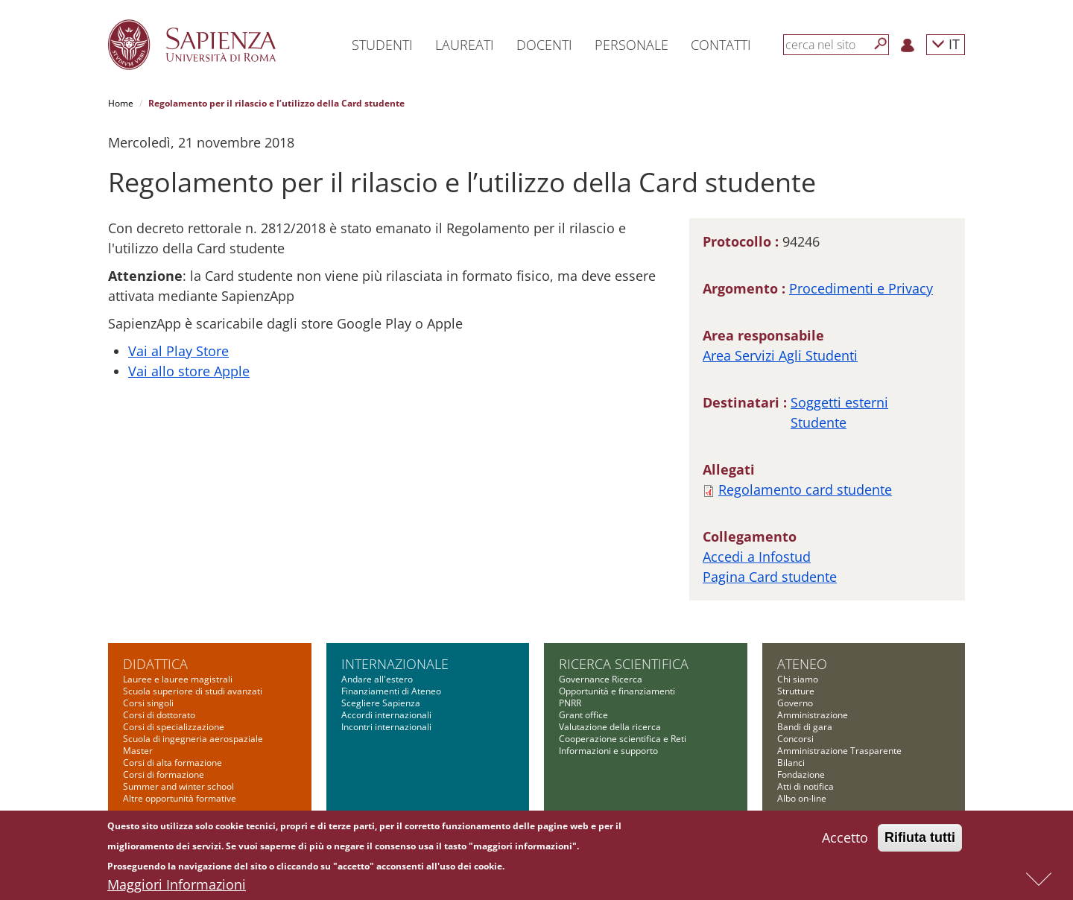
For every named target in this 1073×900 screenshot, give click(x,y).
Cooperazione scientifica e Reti (622, 738)
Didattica (155, 664)
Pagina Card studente (770, 577)
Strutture (795, 691)
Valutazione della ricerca (610, 726)
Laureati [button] (464, 45)
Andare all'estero (377, 679)
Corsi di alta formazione (172, 762)
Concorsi (795, 738)
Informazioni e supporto (608, 750)
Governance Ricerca (600, 679)
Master (138, 750)
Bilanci (791, 762)
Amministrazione (812, 715)
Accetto (845, 842)
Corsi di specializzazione (173, 726)
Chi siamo (797, 679)
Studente (818, 422)
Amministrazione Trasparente (839, 750)
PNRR (570, 703)
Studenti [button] (382, 45)
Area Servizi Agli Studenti (780, 355)
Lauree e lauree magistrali (177, 679)
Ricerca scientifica (624, 664)
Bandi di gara (804, 726)
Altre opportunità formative (179, 798)
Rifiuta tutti (919, 841)
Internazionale (395, 664)
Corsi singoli (148, 703)
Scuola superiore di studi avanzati (192, 691)
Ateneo (802, 664)
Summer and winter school (178, 786)
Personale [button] (631, 45)
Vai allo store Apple (189, 371)
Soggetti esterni (839, 402)
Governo (795, 703)
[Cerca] (880, 44)
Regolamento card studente (805, 489)
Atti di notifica (805, 786)
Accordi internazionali (386, 715)
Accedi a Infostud (757, 556)
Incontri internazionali (386, 726)
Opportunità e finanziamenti (617, 691)
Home (120, 103)
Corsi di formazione (163, 774)
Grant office (583, 715)
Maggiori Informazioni (176, 889)
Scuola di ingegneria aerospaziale (193, 738)
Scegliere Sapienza (380, 703)
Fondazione (801, 774)
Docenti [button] (544, 45)
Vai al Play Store (178, 351)
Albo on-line (801, 798)
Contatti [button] (721, 45)
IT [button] (945, 43)
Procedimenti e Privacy (861, 288)
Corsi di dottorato (159, 715)
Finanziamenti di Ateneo (391, 691)
